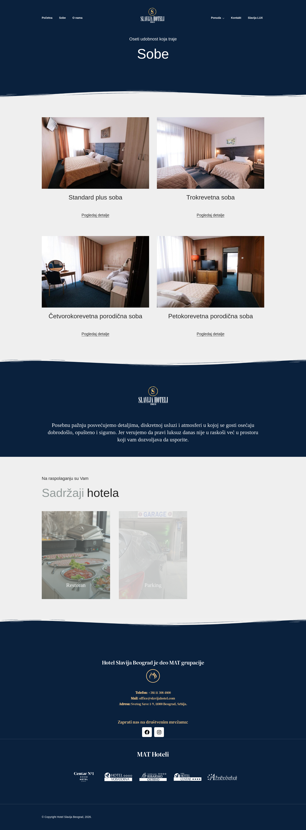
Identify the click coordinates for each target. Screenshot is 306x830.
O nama (77, 17)
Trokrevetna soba (210, 197)
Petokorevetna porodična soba (210, 316)
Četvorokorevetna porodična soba (95, 316)
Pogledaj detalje (95, 215)
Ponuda (216, 17)
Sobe (62, 17)
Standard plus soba (95, 197)
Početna (47, 17)
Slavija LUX (255, 17)
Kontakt (236, 17)
